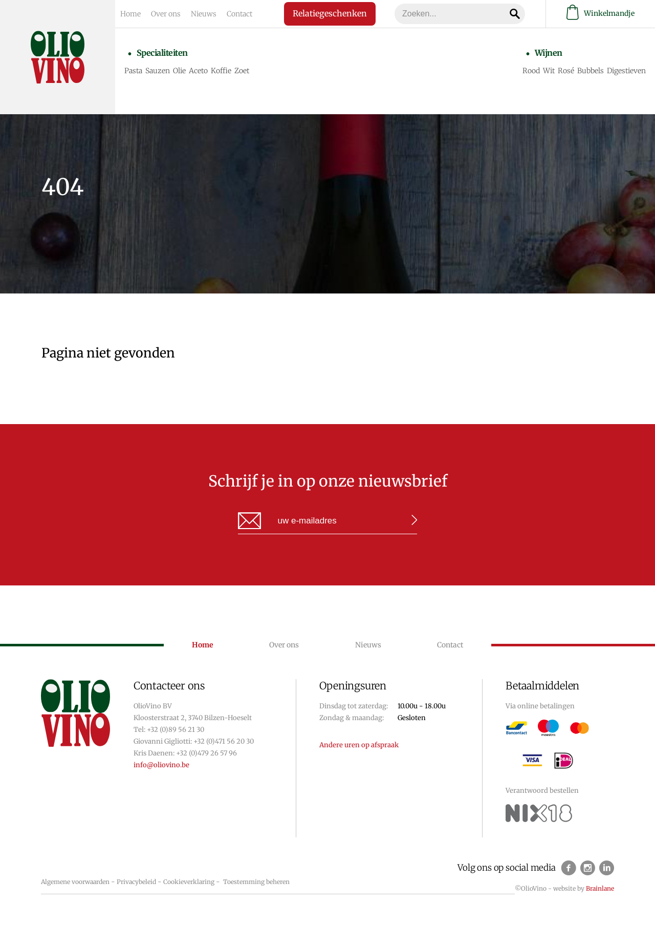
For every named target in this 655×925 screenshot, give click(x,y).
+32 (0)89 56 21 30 (175, 729)
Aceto (198, 70)
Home (130, 13)
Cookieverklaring (188, 882)
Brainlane (600, 888)
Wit (549, 70)
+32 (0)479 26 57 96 (206, 753)
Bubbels (590, 70)
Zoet (241, 70)
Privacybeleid (136, 882)
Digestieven (626, 70)
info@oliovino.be (161, 765)
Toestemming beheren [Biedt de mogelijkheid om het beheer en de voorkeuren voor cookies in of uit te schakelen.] (256, 882)
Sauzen (157, 70)
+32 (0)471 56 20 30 (223, 741)
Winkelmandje (600, 14)
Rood (531, 70)
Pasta (133, 70)
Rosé (566, 70)
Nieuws (203, 13)
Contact (239, 13)
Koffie (221, 70)
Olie (179, 70)
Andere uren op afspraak (359, 745)
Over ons (166, 13)
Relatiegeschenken (328, 13)
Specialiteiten (162, 53)
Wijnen (548, 53)
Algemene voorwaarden (75, 882)
